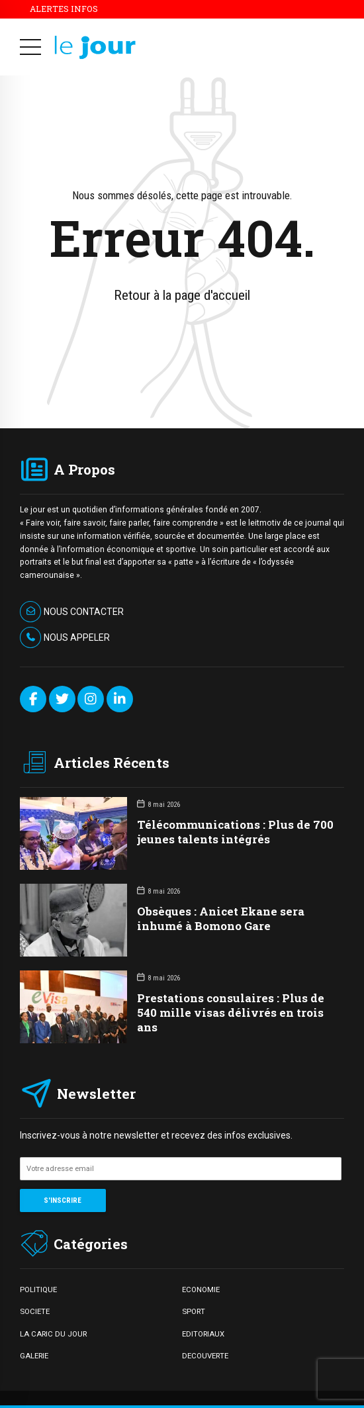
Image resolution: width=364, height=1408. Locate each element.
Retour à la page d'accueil (182, 295)
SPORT (193, 1311)
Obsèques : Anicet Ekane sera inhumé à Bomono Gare (220, 918)
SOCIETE (35, 1311)
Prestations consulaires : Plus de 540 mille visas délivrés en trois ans (230, 1012)
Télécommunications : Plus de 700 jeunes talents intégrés (235, 832)
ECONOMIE (201, 1289)
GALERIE (34, 1355)
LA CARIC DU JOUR (53, 1333)
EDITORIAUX (203, 1333)
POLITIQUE (38, 1289)
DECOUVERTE (205, 1355)
